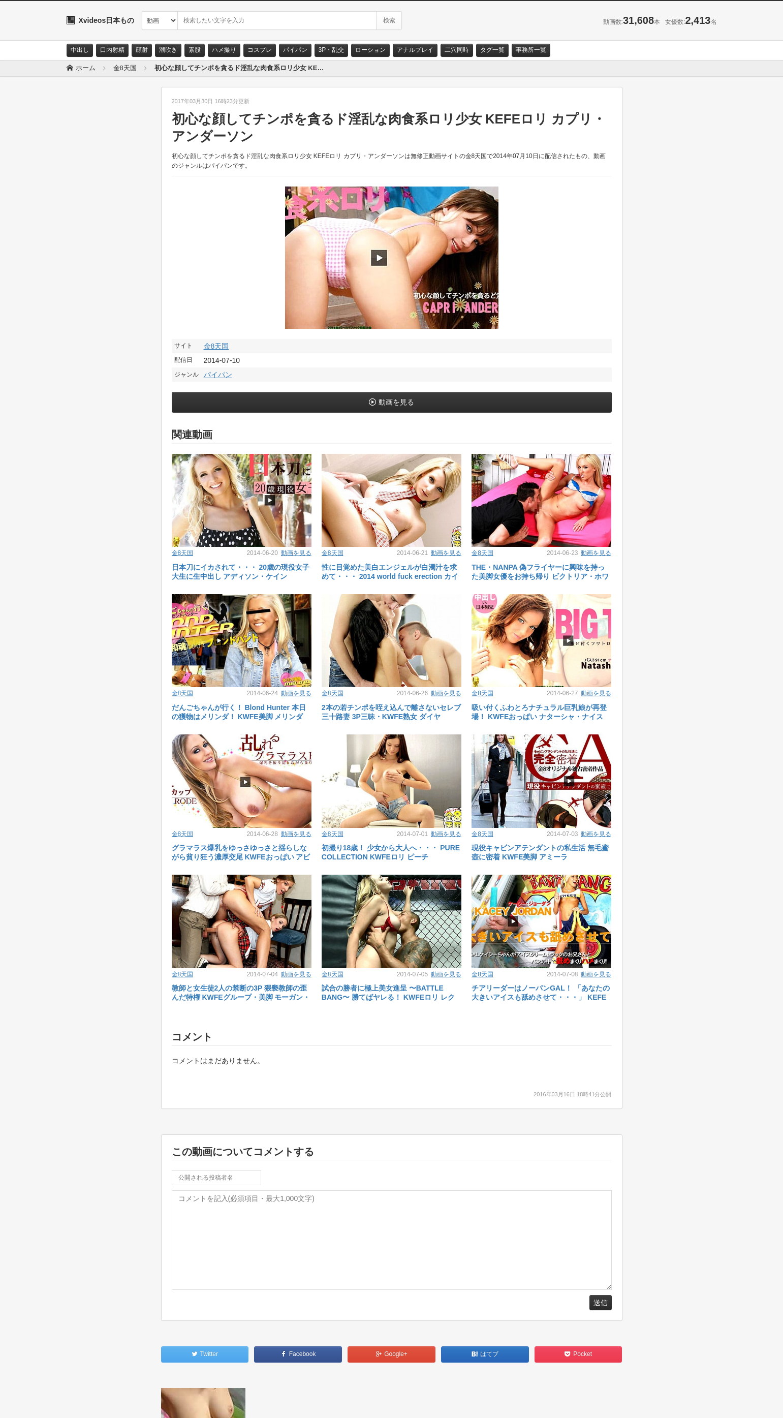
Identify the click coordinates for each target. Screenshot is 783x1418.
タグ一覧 (492, 49)
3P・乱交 (331, 49)
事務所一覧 (531, 49)
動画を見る (396, 402)
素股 (195, 49)
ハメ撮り (224, 49)
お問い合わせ (93, 1401)
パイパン (295, 49)
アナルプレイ (415, 49)
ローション (370, 49)
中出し (80, 49)
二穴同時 (457, 49)
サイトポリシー (142, 1401)
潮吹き (168, 49)
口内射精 (112, 49)
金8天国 (216, 346)
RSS (181, 1401)
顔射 (142, 49)
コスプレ (259, 49)
